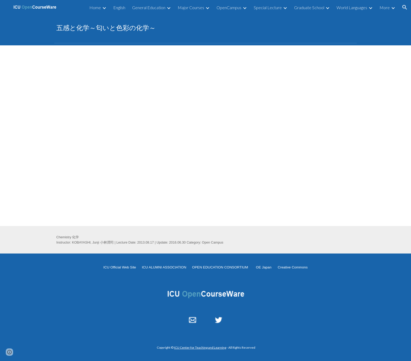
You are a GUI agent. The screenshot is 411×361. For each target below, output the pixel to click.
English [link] (119, 7)
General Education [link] (148, 7)
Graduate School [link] (309, 7)
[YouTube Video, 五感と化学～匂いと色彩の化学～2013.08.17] (205, 135)
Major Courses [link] (191, 7)
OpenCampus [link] (229, 7)
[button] (404, 7)
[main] (205, 27)
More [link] (385, 7)
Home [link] (95, 7)
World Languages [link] (352, 7)
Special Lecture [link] (268, 7)
